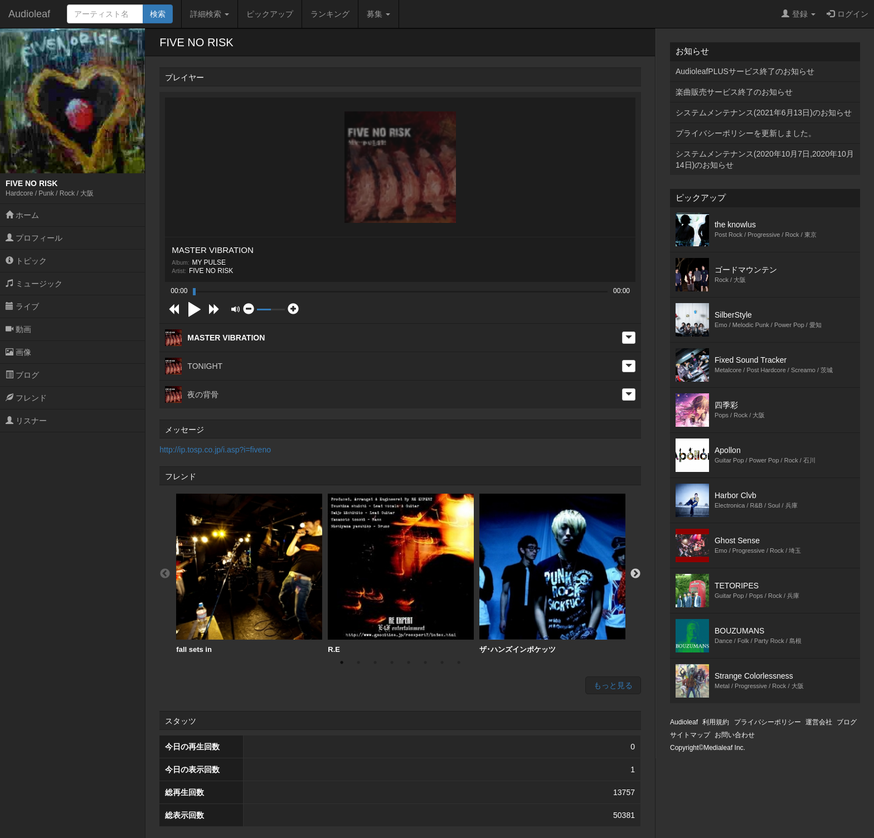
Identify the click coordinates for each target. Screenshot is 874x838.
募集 (378, 13)
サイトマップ (690, 735)
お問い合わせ (735, 735)
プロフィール (34, 237)
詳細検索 (209, 13)
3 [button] (375, 662)
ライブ (22, 306)
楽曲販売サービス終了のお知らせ (734, 91)
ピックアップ (269, 13)
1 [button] (341, 662)
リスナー (26, 420)
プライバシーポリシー (767, 722)
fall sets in (249, 574)
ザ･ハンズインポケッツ (552, 574)
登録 (798, 13)
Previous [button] (165, 573)
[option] (249, 574)
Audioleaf (29, 14)
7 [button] (442, 662)
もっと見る (613, 685)
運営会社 (818, 722)
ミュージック (34, 283)
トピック (26, 260)
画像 (18, 352)
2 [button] (358, 662)
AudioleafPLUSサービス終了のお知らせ (745, 71)
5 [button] (408, 662)
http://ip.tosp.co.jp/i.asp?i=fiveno (215, 449)
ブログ (22, 375)
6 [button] (425, 662)
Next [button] (635, 573)
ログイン (847, 13)
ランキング (329, 13)
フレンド (26, 397)
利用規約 (715, 722)
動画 (18, 329)
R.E (401, 574)
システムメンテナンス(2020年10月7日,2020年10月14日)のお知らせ (765, 159)
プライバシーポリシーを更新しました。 (746, 133)
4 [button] (391, 662)
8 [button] (458, 662)
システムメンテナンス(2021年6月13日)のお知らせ (764, 112)
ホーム (22, 215)
